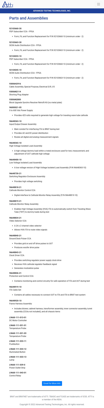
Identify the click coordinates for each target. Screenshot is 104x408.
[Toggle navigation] (98, 4)
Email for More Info (52, 383)
